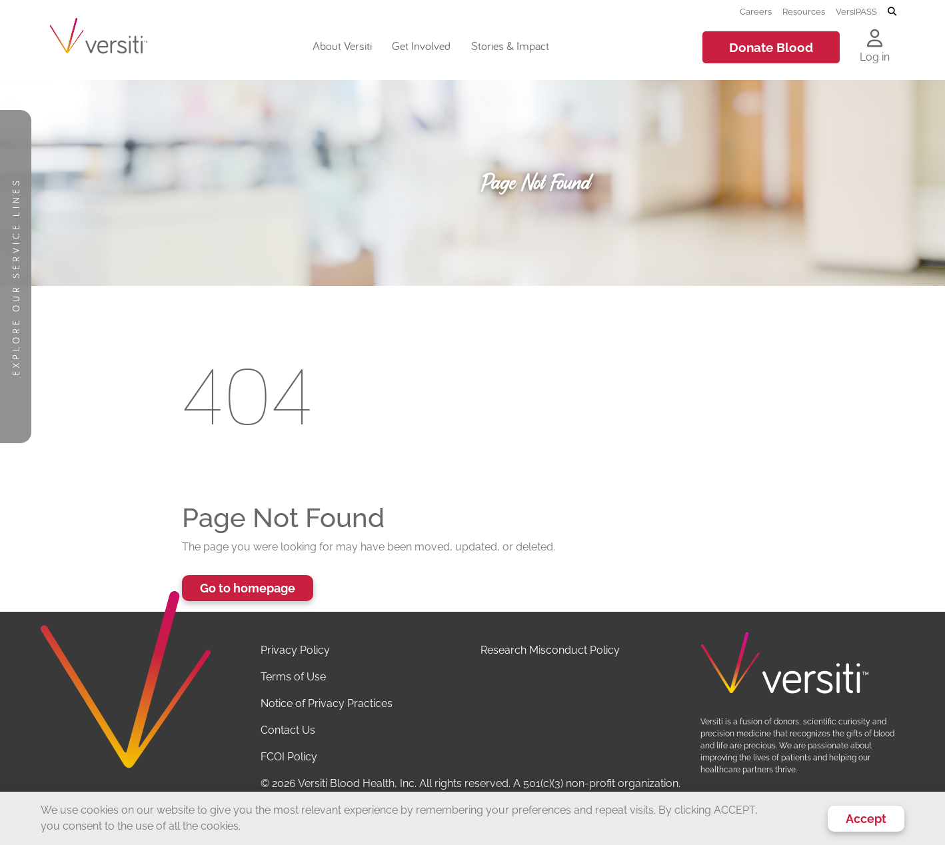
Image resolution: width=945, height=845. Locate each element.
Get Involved (421, 45)
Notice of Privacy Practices (327, 703)
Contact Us (288, 730)
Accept (866, 819)
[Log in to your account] (875, 39)
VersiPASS (856, 11)
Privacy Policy (295, 650)
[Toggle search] (892, 12)
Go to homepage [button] (247, 588)
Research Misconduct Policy (550, 650)
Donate (771, 47)
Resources (803, 11)
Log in (875, 57)
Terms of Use (293, 676)
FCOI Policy (289, 756)
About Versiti (342, 45)
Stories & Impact (510, 45)
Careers (756, 11)
